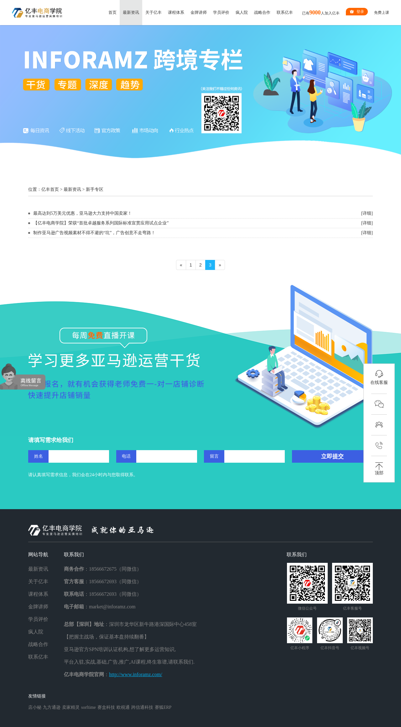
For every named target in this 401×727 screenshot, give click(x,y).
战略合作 (262, 12)
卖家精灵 (71, 707)
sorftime (88, 707)
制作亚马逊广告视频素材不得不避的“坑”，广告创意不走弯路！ (94, 232)
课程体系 (176, 12)
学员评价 (221, 12)
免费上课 (381, 12)
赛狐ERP (163, 707)
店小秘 (34, 707)
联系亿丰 (285, 12)
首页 (112, 12)
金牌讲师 (198, 12)
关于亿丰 (153, 12)
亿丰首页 (50, 189)
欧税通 (123, 707)
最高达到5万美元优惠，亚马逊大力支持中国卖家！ (82, 213)
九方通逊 (51, 707)
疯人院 (242, 12)
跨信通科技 (142, 707)
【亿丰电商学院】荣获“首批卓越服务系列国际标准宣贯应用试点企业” (101, 223)
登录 (357, 11)
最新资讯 (131, 12)
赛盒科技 (106, 707)
